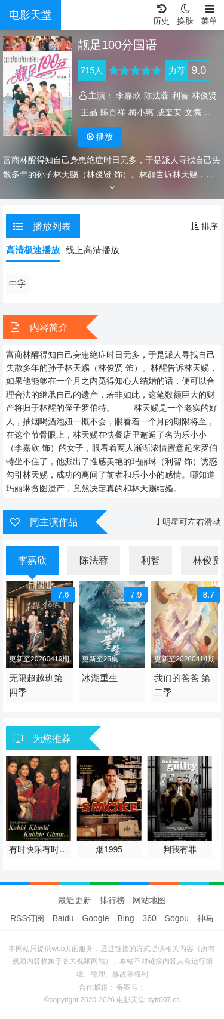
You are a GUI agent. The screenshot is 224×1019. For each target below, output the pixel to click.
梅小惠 (141, 112)
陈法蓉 (156, 95)
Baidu (63, 918)
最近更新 (74, 900)
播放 (100, 136)
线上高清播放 (92, 250)
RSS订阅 (27, 918)
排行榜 (112, 900)
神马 (205, 918)
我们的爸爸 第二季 (182, 685)
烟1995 (109, 849)
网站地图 (149, 900)
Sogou (177, 918)
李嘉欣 (128, 95)
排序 (204, 226)
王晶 (89, 112)
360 (149, 918)
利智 (180, 95)
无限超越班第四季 (36, 685)
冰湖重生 (100, 678)
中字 (17, 283)
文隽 (193, 112)
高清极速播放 (33, 250)
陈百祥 (112, 112)
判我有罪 (180, 849)
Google (95, 918)
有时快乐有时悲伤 (38, 850)
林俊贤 (204, 95)
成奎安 (169, 112)
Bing (125, 918)
